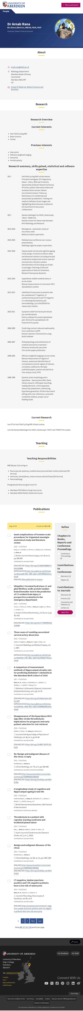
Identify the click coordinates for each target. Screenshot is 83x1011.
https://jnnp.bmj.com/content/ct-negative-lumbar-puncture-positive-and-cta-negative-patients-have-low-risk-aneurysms (32, 909)
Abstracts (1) (66, 576)
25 (24, 927)
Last (40, 921)
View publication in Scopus (32, 579)
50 (26, 927)
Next (33, 921)
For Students (63, 954)
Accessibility (39, 999)
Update (74, 942)
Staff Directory (7, 986)
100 (30, 927)
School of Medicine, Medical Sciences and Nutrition (27, 88)
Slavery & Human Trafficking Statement (64, 999)
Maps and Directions (9, 983)
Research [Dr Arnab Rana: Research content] (41, 104)
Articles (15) (65, 598)
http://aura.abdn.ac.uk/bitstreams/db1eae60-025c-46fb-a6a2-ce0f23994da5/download (33, 574)
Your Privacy (30, 999)
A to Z (4, 980)
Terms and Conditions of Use (16, 999)
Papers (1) (65, 580)
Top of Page (74, 994)
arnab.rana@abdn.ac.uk (20, 67)
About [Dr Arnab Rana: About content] (41, 52)
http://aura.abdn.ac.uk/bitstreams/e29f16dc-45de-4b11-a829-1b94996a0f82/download (32, 707)
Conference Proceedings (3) (65, 556)
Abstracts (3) (66, 595)
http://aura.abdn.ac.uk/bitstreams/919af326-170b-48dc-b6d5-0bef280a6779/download (33, 658)
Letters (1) (65, 608)
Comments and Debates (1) (67, 603)
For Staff (75, 954)
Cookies (47, 999)
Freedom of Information (41, 1003)
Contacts (5, 978)
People (6, 11)
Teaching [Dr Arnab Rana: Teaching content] (41, 443)
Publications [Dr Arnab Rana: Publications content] (41, 509)
